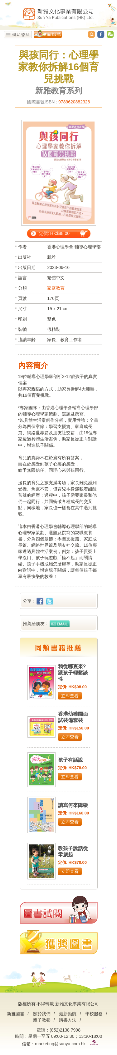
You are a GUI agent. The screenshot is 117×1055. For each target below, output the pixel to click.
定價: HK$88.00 (54, 233)
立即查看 (70, 695)
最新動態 (67, 1013)
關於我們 (42, 1013)
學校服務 (94, 1013)
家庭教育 (56, 288)
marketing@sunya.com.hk (60, 1043)
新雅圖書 (15, 1013)
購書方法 (67, 1020)
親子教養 (42, 1020)
